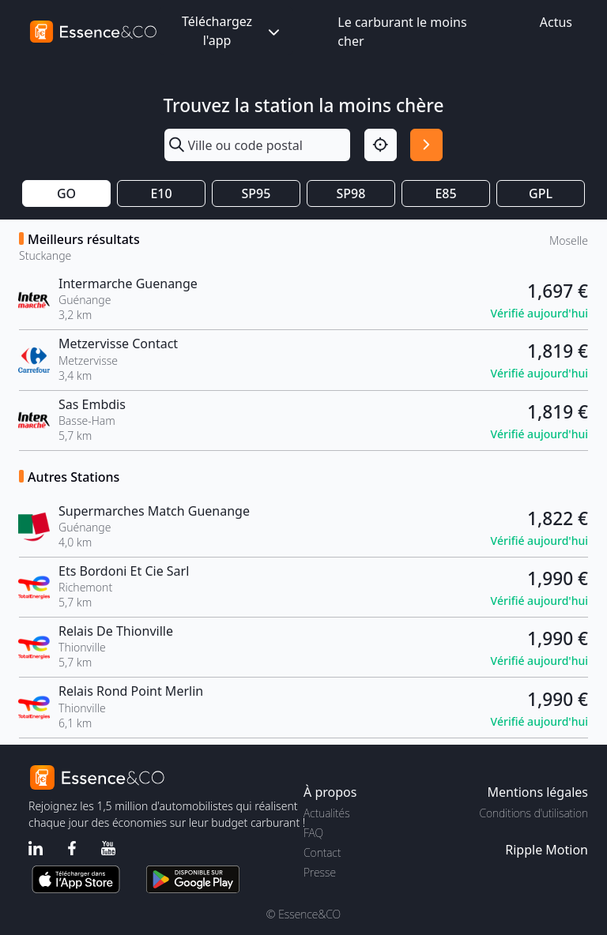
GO (66, 193)
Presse (320, 872)
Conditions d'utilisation (533, 812)
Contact (322, 852)
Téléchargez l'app (232, 31)
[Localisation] (380, 145)
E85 (445, 193)
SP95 (256, 193)
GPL (540, 193)
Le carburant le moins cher (401, 31)
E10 (161, 193)
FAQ (313, 832)
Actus (556, 22)
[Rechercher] (426, 145)
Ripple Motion (546, 849)
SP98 (351, 193)
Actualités (327, 812)
